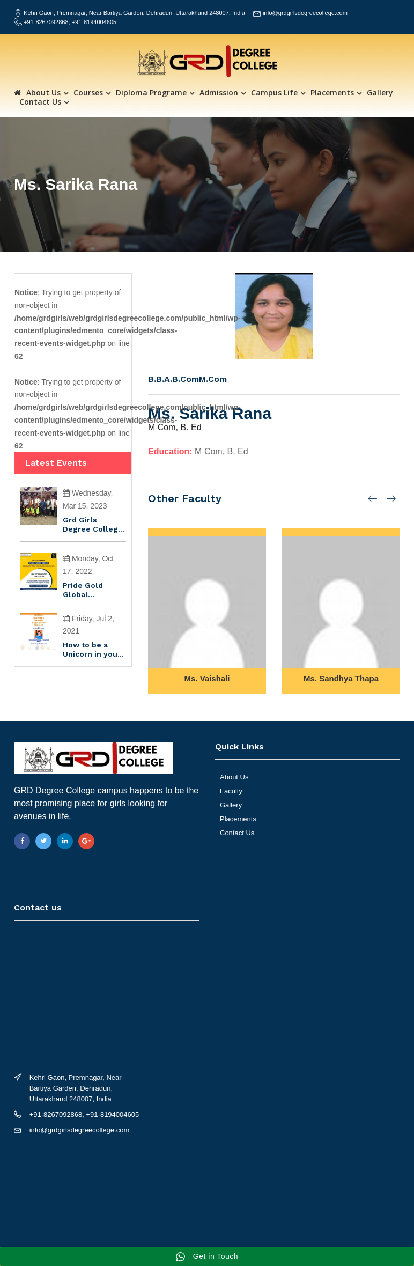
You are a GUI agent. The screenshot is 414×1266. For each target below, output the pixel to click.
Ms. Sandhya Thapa (341, 678)
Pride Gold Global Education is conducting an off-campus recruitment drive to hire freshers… (90, 590)
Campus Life (274, 92)
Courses (88, 92)
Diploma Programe (151, 92)
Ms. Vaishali (207, 678)
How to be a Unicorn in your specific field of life (93, 650)
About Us (43, 92)
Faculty (231, 791)
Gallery (380, 92)
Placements (332, 92)
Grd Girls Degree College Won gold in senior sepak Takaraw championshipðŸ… (94, 525)
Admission (218, 92)
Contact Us (40, 101)
